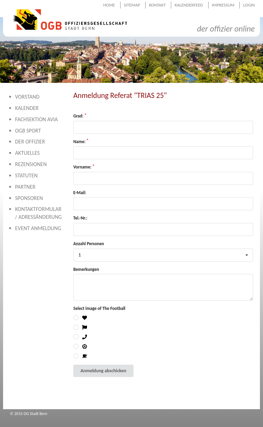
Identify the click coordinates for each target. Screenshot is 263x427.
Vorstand (27, 96)
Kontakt (157, 5)
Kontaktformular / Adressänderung (38, 213)
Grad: (78, 115)
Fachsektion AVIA (36, 119)
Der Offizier (30, 141)
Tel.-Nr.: (80, 218)
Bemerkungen (86, 269)
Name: (79, 141)
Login (249, 5)
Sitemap (132, 5)
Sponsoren (29, 198)
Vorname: (82, 166)
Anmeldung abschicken (103, 371)
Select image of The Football (99, 308)
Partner (25, 187)
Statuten (26, 175)
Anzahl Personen (88, 243)
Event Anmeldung (38, 228)
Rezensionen (31, 164)
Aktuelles (27, 153)
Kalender (27, 108)
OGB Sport (28, 130)
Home (109, 5)
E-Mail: (79, 192)
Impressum (223, 5)
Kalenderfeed (189, 5)
